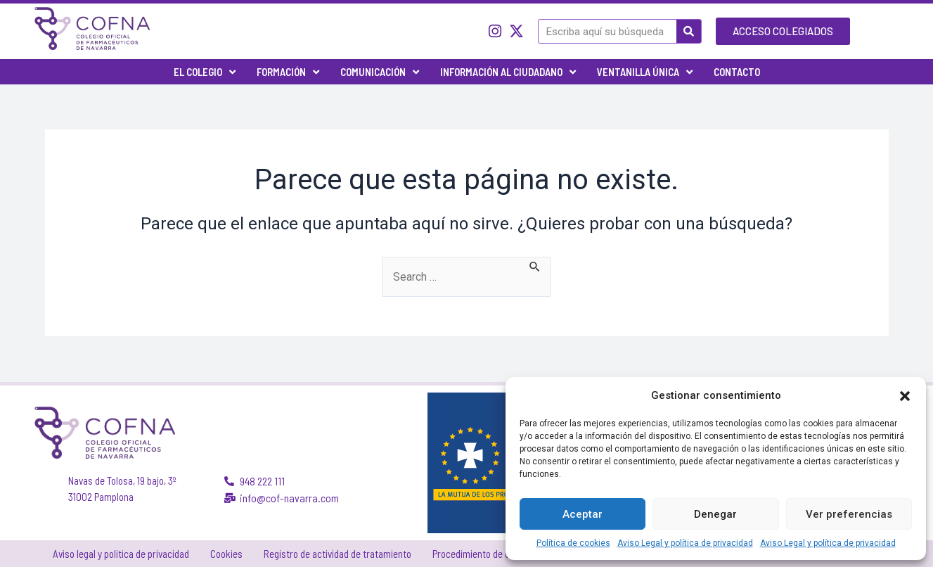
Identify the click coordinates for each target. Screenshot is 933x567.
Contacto (737, 71)
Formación (288, 72)
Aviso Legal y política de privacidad (685, 543)
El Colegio (205, 72)
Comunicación (379, 72)
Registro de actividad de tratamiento (337, 553)
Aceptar (582, 514)
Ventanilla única (645, 72)
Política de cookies (573, 543)
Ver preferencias (849, 514)
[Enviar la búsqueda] (536, 265)
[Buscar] (688, 31)
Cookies (226, 553)
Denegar (715, 514)
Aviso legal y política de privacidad (121, 553)
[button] (905, 395)
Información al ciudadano (508, 72)
